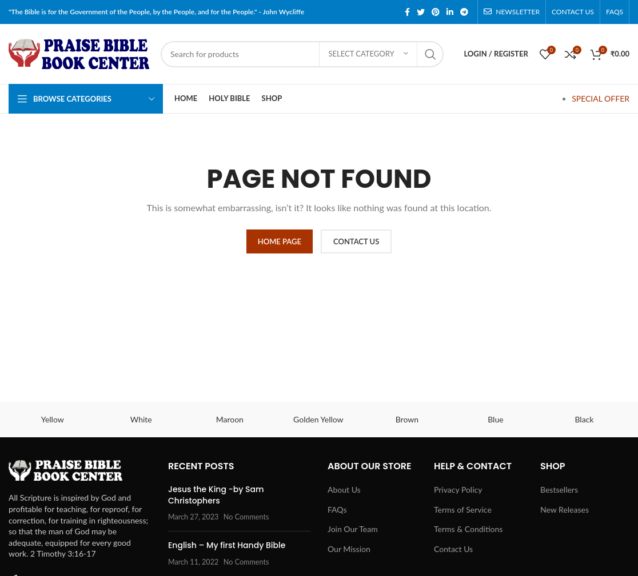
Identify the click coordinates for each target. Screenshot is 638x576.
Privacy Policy (458, 489)
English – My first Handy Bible (226, 545)
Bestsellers (559, 489)
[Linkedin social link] (450, 12)
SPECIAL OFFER (600, 98)
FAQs (337, 509)
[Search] (302, 54)
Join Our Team (353, 529)
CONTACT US (356, 241)
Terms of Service (463, 509)
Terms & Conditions (468, 529)
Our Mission (349, 549)
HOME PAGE (279, 241)
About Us (344, 489)
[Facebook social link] (407, 12)
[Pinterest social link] (435, 12)
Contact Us (453, 549)
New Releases (564, 509)
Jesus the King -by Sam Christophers (216, 495)
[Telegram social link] (464, 12)
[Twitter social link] (420, 12)
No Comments (246, 517)
